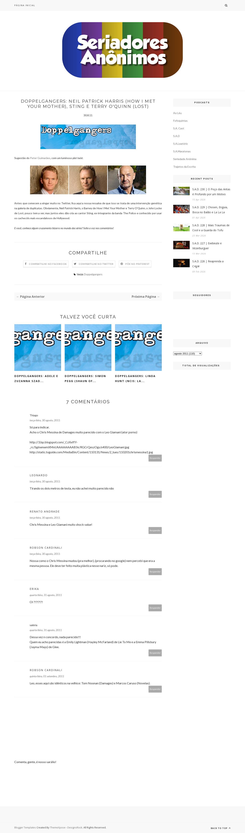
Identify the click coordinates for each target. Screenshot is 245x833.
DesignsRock (74, 827)
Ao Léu (177, 113)
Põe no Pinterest (137, 263)
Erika (34, 589)
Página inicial (24, 5)
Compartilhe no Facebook (48, 263)
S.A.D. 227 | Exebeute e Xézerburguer (207, 245)
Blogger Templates (25, 827)
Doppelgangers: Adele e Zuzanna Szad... (36, 378)
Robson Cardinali (46, 547)
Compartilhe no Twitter (96, 263)
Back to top (221, 828)
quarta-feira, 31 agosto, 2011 (46, 595)
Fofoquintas (180, 120)
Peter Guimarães (40, 158)
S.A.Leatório (180, 143)
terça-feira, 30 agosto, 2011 (45, 420)
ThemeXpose (58, 827)
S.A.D (176, 136)
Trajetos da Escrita (184, 166)
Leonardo (39, 475)
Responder (155, 458)
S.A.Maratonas (182, 151)
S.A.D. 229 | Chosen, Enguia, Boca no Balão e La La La (210, 209)
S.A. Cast (178, 128)
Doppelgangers (93, 274)
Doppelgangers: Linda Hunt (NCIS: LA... (135, 378)
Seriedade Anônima (184, 159)
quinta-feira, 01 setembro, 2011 (47, 676)
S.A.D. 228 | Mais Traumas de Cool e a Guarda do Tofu (210, 227)
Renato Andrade (45, 511)
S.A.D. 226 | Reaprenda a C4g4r (208, 263)
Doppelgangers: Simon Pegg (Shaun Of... (85, 378)
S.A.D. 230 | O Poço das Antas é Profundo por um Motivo (211, 191)
